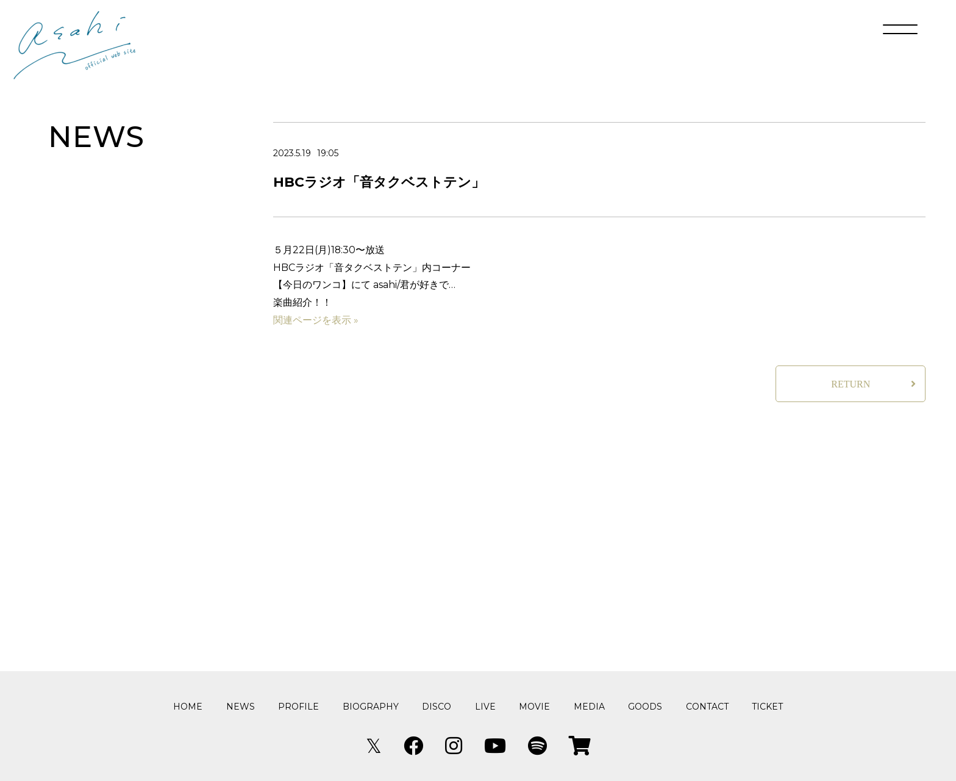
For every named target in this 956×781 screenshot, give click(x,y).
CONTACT (707, 706)
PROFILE (298, 706)
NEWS (240, 706)
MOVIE (534, 706)
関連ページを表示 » (315, 325)
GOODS (645, 706)
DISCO (436, 706)
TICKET (767, 706)
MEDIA (589, 706)
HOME (187, 706)
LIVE (485, 706)
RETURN (850, 389)
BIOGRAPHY (371, 706)
